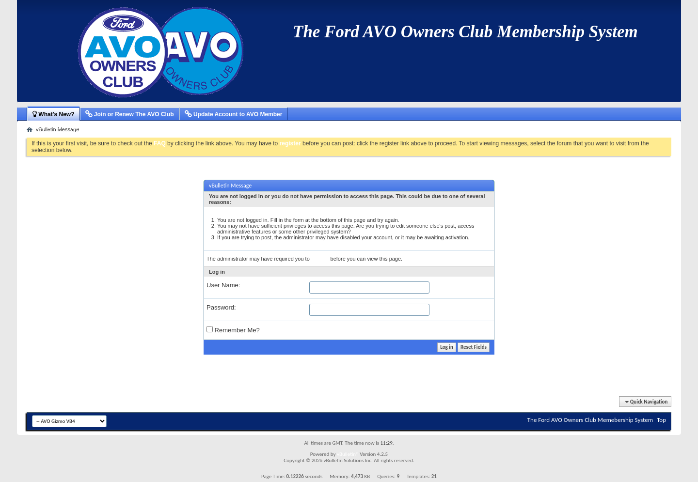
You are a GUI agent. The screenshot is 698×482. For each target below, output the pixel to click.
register (320, 259)
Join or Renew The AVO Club (129, 114)
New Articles (84, 127)
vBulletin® (348, 454)
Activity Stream (46, 127)
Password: (221, 307)
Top (661, 419)
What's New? (53, 114)
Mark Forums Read (205, 127)
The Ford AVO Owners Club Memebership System (590, 419)
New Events (118, 127)
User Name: (223, 285)
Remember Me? (233, 330)
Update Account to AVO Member (234, 114)
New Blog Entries (157, 127)
